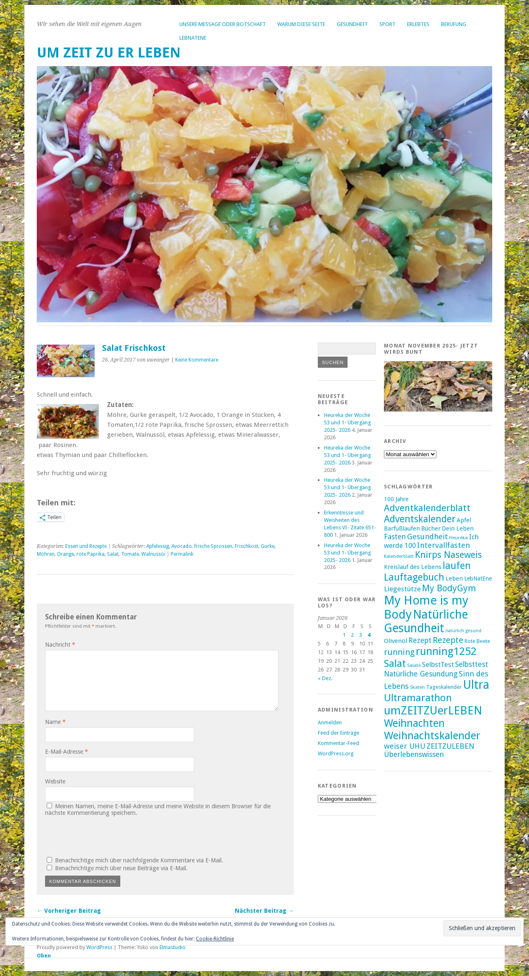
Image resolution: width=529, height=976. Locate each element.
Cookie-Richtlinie (215, 939)
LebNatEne (192, 38)
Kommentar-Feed (338, 743)
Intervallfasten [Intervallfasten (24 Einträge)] (443, 545)
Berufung (453, 24)
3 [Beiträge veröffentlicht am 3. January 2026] (360, 635)
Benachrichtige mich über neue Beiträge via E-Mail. (121, 868)
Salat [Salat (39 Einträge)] (395, 663)
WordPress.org (335, 753)
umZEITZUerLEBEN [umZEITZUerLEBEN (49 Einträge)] (433, 710)
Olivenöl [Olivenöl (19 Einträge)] (395, 641)
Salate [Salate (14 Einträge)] (414, 665)
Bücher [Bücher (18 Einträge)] (431, 528)
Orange (65, 554)
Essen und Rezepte (86, 546)
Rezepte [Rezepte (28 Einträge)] (448, 640)
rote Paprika (90, 554)
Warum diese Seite (301, 24)
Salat (113, 554)
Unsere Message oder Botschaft (222, 24)
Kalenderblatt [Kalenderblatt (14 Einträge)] (399, 556)
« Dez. (325, 678)
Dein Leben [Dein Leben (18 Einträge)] (458, 528)
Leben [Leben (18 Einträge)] (454, 578)
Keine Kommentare (196, 360)
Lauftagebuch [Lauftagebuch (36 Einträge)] (414, 577)
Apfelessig (157, 546)
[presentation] (101, 835)
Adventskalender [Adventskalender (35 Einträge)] (419, 519)
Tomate (130, 554)
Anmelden (330, 722)
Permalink (182, 554)
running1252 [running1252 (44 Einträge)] (446, 651)
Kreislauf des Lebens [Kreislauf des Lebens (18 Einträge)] (412, 567)
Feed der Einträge (338, 733)
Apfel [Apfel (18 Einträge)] (464, 520)
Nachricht (60, 644)
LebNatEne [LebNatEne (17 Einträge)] (478, 578)
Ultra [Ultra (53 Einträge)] (476, 685)
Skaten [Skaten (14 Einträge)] (417, 687)
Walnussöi (153, 554)
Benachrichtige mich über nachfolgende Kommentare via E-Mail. (139, 860)
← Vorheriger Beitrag (69, 910)
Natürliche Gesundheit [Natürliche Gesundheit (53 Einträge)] (426, 621)
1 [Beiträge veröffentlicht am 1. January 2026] (344, 635)
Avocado (182, 546)
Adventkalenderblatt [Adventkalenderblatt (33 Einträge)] (427, 507)
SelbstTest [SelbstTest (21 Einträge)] (438, 665)
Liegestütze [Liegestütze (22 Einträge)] (402, 589)
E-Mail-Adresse (66, 751)
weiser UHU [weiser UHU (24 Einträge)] (404, 746)
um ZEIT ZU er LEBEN (109, 53)
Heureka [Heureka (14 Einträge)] (458, 537)
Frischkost (246, 546)
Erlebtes (418, 24)
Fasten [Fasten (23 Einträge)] (395, 537)
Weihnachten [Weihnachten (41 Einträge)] (414, 723)
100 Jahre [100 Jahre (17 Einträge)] (396, 499)
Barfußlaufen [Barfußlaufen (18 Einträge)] (402, 528)
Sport (387, 24)
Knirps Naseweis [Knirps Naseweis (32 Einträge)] (448, 555)
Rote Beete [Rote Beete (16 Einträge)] (477, 641)
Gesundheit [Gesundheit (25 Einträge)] (427, 536)
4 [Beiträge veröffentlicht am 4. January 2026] (368, 635)
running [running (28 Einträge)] (399, 652)
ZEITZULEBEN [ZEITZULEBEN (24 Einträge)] (450, 746)
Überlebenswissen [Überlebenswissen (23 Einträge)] (414, 754)
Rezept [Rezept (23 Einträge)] (419, 640)
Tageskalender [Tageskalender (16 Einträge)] (444, 687)
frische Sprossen (213, 546)
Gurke (267, 546)
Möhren (46, 554)
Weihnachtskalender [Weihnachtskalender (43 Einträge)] (432, 735)
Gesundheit (352, 24)
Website (55, 781)
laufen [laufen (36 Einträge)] (457, 565)
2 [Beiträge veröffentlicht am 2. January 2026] (352, 635)
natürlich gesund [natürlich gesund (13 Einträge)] (463, 630)
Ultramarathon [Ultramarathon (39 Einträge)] (418, 698)
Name (55, 722)
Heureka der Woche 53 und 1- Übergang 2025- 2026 (348, 422)
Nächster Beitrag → (264, 910)
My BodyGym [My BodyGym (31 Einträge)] (449, 588)
